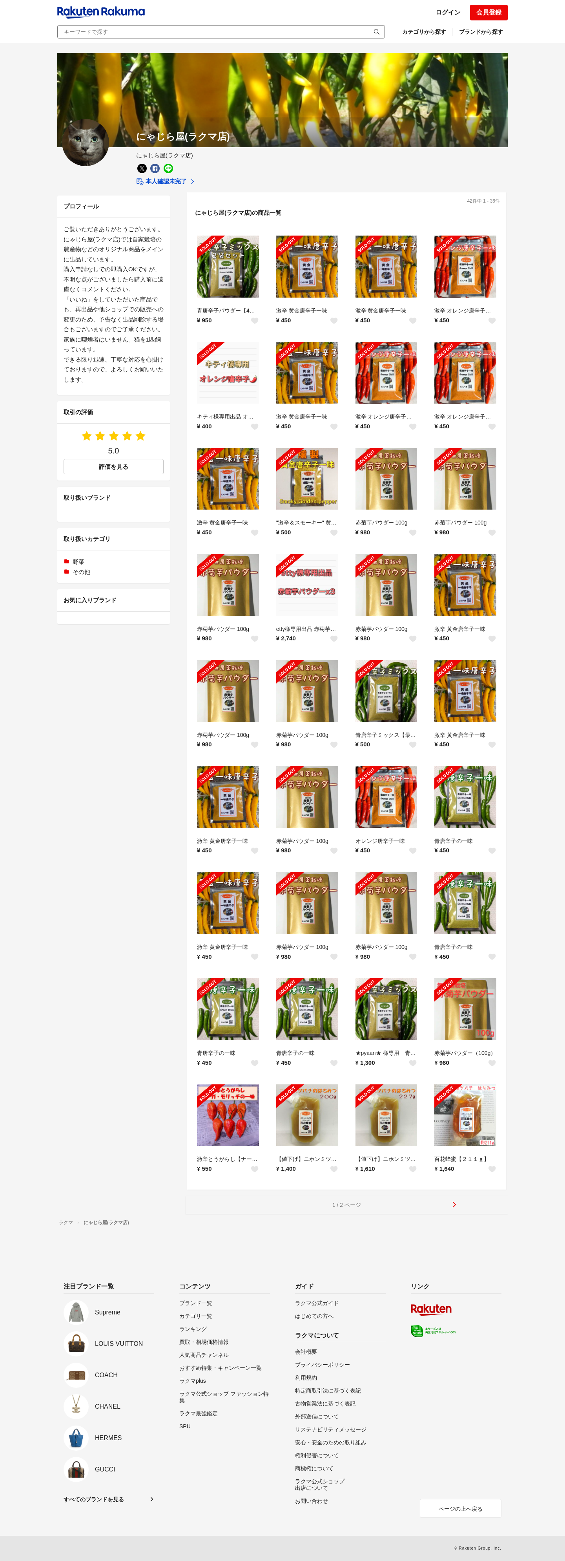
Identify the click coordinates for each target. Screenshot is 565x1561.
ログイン (448, 12)
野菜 (78, 561)
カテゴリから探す (424, 32)
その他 (81, 571)
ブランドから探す (481, 32)
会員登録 (488, 12)
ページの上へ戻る (461, 1509)
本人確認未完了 (161, 182)
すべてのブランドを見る (94, 1499)
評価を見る (113, 466)
